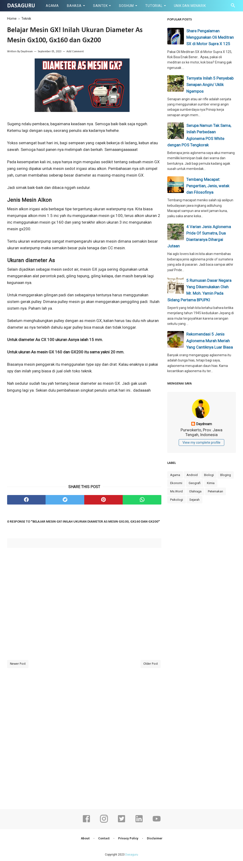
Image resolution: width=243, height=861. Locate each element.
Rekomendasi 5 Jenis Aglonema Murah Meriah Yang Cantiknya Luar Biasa (209, 340)
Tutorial (153, 6)
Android (192, 475)
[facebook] (26, 500)
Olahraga (195, 491)
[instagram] (104, 821)
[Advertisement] (84, 445)
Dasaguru (21, 6)
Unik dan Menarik (190, 6)
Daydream (27, 51)
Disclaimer (154, 838)
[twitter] (65, 500)
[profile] (201, 417)
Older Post (150, 664)
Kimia (211, 483)
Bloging (225, 475)
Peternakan (215, 491)
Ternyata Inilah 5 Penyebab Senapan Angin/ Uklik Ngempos (210, 84)
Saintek (100, 6)
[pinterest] (103, 500)
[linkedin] (139, 821)
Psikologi (176, 499)
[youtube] (156, 821)
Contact (104, 838)
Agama (52, 6)
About (85, 838)
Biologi (209, 475)
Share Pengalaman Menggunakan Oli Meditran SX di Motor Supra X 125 (210, 37)
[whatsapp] (142, 500)
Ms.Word (176, 491)
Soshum (126, 6)
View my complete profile (201, 442)
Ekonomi (176, 483)
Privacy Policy (128, 838)
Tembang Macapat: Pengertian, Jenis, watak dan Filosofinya (207, 186)
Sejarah (194, 499)
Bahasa (74, 6)
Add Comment (75, 51)
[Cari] (233, 7)
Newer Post (18, 664)
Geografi (195, 483)
